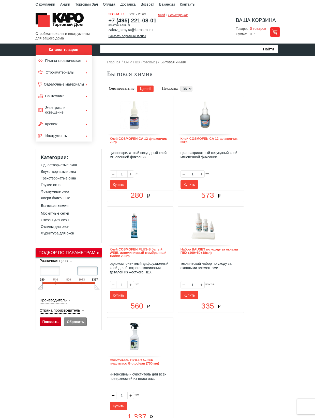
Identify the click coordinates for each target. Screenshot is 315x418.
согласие (81, 394)
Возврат (147, 4)
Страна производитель (60, 310)
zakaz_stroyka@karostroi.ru (131, 30)
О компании (45, 4)
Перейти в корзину (275, 32)
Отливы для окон (55, 227)
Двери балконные (55, 198)
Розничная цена (54, 260)
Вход (161, 15)
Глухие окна (51, 185)
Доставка (128, 4)
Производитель (53, 300)
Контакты (187, 4)
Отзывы (119, 347)
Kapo (61, 21)
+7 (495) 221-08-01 (133, 20)
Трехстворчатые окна (58, 178)
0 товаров (258, 28)
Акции (65, 4)
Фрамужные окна (55, 191)
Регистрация (178, 15)
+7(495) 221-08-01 (163, 376)
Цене (145, 89)
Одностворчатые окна (59, 165)
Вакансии (167, 4)
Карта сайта (218, 347)
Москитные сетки (55, 213)
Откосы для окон (55, 220)
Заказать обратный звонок (127, 36)
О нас (103, 347)
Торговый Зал (86, 4)
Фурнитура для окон (57, 233)
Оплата (109, 4)
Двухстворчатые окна (58, 172)
